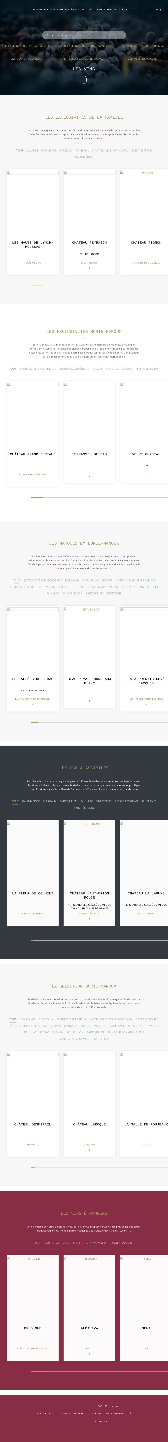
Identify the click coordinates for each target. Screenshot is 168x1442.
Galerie (97, 10)
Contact (124, 10)
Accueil (37, 10)
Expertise (63, 10)
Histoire (49, 10)
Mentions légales (108, 1406)
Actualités (111, 10)
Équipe (75, 10)
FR (160, 9)
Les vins (85, 10)
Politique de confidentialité (114, 1413)
